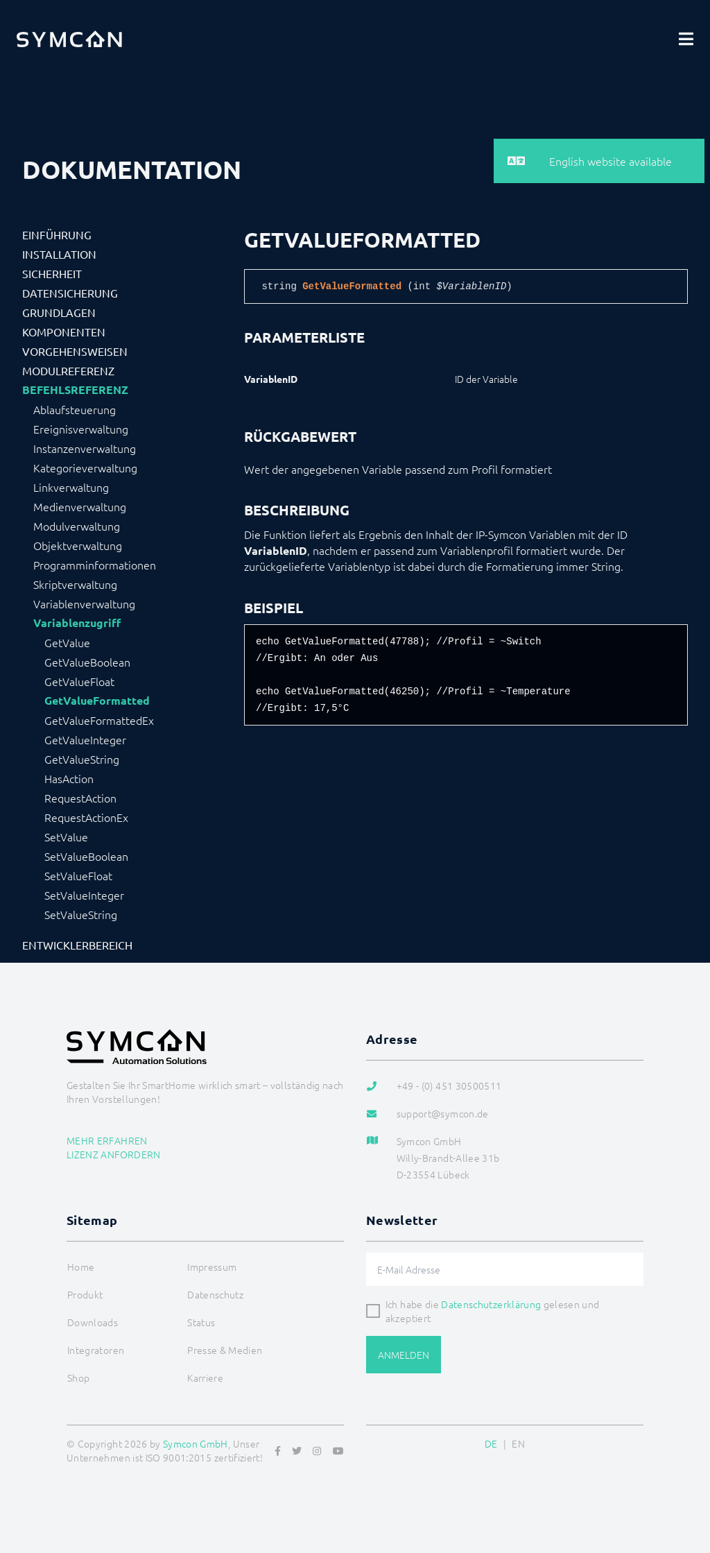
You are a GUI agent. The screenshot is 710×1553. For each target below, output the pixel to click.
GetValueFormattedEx (99, 720)
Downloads (92, 1322)
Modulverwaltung (76, 526)
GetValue (67, 642)
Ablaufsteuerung (74, 409)
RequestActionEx (86, 817)
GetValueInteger (85, 739)
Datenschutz (215, 1294)
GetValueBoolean (87, 662)
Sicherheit (52, 273)
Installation (59, 254)
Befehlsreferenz (75, 390)
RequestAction (80, 798)
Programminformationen (94, 565)
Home (80, 1266)
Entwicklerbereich (77, 945)
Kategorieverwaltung (85, 467)
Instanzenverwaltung (84, 448)
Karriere (205, 1377)
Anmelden (403, 1355)
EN (518, 1443)
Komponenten (63, 331)
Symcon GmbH (195, 1443)
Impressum (211, 1266)
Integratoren (95, 1350)
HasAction (69, 778)
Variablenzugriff (77, 623)
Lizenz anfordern (114, 1154)
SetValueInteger (84, 895)
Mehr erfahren (107, 1140)
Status (201, 1322)
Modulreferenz (68, 370)
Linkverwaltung (71, 487)
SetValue (66, 836)
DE (491, 1443)
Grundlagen (59, 312)
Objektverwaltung (77, 545)
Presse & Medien (224, 1350)
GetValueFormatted (97, 700)
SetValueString (80, 914)
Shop (78, 1377)
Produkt (85, 1294)
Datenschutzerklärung (491, 1304)
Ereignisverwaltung (80, 429)
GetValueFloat (79, 681)
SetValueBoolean (86, 856)
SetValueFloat (78, 875)
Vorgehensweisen (75, 351)
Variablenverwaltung (84, 603)
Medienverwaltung (79, 506)
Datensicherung (70, 293)
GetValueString (81, 759)
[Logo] (69, 39)
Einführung (57, 234)
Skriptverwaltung (75, 584)
